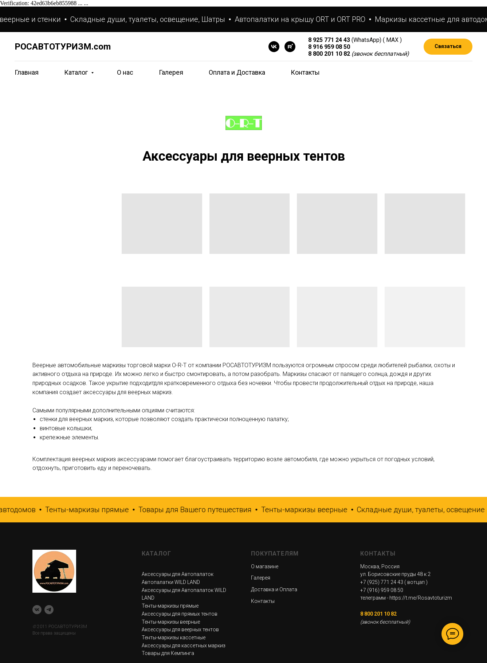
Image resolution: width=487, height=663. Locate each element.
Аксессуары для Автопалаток (177, 574)
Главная (27, 72)
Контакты (305, 72)
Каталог (76, 72)
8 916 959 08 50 (329, 46)
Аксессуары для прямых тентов (179, 614)
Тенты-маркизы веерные (171, 622)
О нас (125, 72)
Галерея (171, 72)
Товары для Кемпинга (168, 653)
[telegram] (49, 609)
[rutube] (289, 46)
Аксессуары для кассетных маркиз (183, 645)
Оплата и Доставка (237, 72)
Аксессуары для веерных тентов (180, 629)
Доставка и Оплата (274, 589)
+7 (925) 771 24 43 (381, 582)
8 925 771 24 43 (329, 39)
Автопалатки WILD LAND (171, 582)
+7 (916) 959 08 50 (381, 590)
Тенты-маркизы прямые (170, 606)
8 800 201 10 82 (329, 53)
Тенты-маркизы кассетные (173, 637)
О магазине (264, 566)
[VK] (273, 46)
